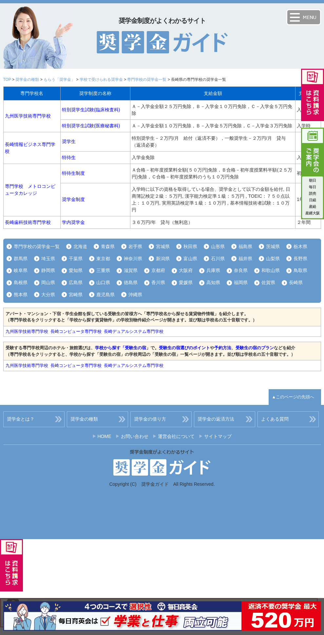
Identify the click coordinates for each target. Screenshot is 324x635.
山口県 (103, 282)
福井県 (245, 258)
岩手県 (135, 246)
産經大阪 (312, 213)
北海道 (80, 246)
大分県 (48, 294)
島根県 (21, 282)
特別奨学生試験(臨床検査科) (91, 109)
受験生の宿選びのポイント (184, 347)
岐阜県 (21, 270)
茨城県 (273, 246)
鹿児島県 (105, 294)
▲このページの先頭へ (293, 396)
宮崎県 (76, 294)
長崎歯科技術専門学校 (28, 222)
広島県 (76, 282)
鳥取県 (300, 270)
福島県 (245, 246)
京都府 (158, 270)
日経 (312, 200)
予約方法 (222, 347)
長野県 (300, 258)
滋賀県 (131, 270)
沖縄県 (135, 294)
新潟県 (163, 258)
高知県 (213, 282)
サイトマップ (218, 436)
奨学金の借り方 (150, 419)
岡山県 (48, 282)
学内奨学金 (73, 222)
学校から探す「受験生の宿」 (122, 347)
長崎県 (296, 282)
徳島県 (131, 282)
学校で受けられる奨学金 (101, 79)
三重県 (103, 270)
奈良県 (241, 270)
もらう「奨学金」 (59, 79)
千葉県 (76, 258)
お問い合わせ (134, 436)
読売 (312, 193)
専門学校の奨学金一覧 (146, 79)
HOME (104, 436)
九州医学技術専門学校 (28, 115)
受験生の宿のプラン (255, 347)
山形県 (218, 246)
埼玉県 (48, 258)
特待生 (69, 157)
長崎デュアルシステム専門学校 (133, 331)
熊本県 (21, 294)
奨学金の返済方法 (216, 419)
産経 (312, 207)
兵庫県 (213, 270)
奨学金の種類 (27, 79)
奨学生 (69, 141)
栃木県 (300, 246)
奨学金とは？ (20, 419)
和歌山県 (270, 270)
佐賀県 (268, 282)
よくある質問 (275, 419)
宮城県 (163, 246)
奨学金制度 (73, 199)
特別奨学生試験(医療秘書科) (91, 125)
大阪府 (186, 270)
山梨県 (273, 258)
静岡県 (48, 270)
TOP (7, 79)
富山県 (190, 258)
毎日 (312, 187)
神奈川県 (133, 258)
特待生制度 (73, 173)
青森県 (108, 246)
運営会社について (176, 436)
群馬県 (21, 258)
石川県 (218, 258)
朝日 (312, 180)
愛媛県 (186, 282)
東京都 (103, 258)
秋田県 (190, 246)
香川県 (158, 282)
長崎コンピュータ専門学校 (76, 331)
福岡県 (241, 282)
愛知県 (76, 270)
